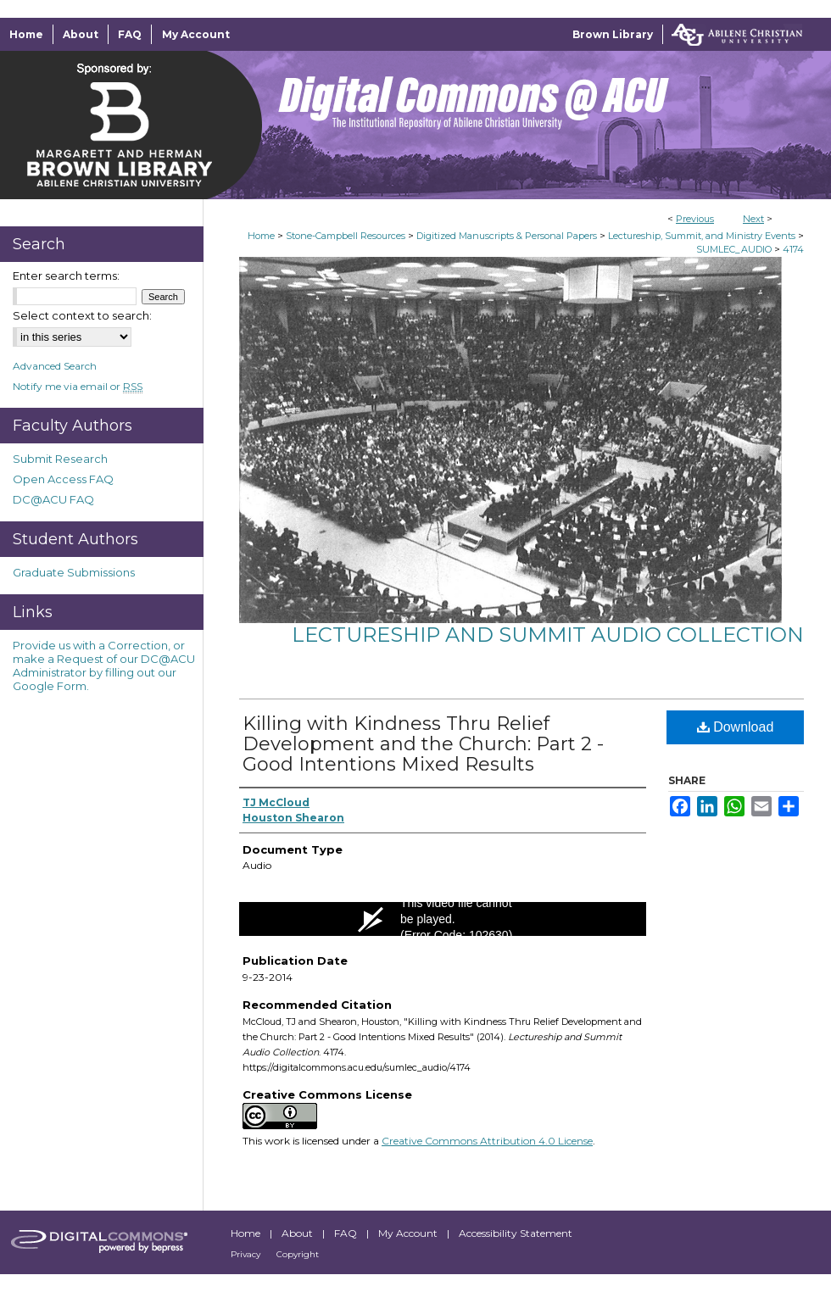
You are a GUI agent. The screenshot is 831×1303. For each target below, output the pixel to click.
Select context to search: (82, 315)
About (298, 1233)
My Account (409, 1233)
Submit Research (60, 458)
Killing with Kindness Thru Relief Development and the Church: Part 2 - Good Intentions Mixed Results (423, 744)
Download (735, 727)
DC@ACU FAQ (53, 499)
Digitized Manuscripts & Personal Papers (506, 236)
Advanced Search (55, 365)
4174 (793, 249)
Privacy (247, 1254)
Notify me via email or (77, 386)
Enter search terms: (66, 275)
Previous (695, 219)
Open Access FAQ (63, 479)
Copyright (297, 1254)
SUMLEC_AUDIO (734, 249)
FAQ (347, 1233)
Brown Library (612, 34)
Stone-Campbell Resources (345, 236)
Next (753, 219)
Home (261, 236)
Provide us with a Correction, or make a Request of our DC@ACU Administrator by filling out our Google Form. (104, 665)
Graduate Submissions (74, 572)
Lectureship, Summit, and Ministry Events (701, 236)
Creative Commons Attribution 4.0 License (487, 1140)
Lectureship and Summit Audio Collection (548, 634)
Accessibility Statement (515, 1233)
